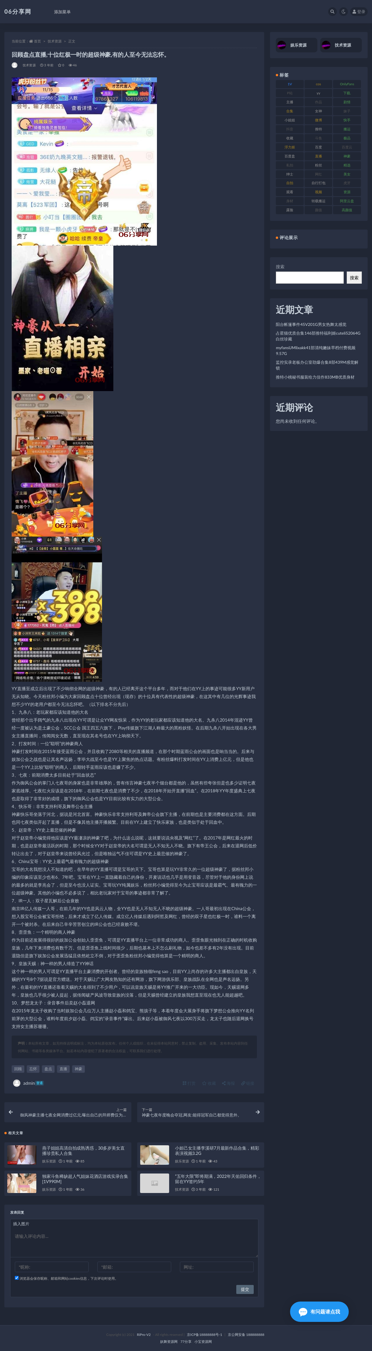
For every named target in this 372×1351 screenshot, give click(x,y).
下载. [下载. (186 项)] (347, 93)
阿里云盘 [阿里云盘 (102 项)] (347, 201)
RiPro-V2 (144, 1334)
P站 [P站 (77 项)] (290, 93)
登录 (359, 11)
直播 (63, 1068)
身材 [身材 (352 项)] (289, 201)
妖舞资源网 (169, 1341)
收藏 (209, 1083)
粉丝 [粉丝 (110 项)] (318, 165)
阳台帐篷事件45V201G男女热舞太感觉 (311, 324)
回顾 (18, 1068)
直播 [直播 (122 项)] (318, 156)
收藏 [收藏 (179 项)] (289, 138)
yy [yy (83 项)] (318, 93)
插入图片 (21, 1223)
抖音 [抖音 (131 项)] (289, 129)
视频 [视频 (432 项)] (318, 192)
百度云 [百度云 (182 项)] (347, 147)
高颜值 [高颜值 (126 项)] (347, 210)
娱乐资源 (49, 1161)
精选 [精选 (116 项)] (347, 165)
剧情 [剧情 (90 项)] (347, 102)
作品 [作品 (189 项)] (318, 102)
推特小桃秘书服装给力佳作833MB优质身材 (315, 376)
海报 (228, 1083)
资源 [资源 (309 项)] (347, 192)
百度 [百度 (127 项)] (318, 147)
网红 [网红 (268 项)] (318, 174)
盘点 (48, 1068)
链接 (248, 1083)
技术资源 (55, 41)
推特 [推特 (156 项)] (318, 129)
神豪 (78, 1068)
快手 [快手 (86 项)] (347, 120)
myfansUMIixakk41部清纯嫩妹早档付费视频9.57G (315, 350)
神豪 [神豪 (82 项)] (347, 156)
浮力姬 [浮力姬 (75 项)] (290, 147)
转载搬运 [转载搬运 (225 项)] (319, 201)
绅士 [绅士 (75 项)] (289, 174)
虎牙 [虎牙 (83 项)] (347, 183)
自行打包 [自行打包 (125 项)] (319, 183)
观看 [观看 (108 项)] (289, 192)
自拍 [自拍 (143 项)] (289, 183)
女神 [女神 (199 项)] (318, 111)
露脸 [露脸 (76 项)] (289, 210)
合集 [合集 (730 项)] (289, 111)
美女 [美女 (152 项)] (347, 174)
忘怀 (33, 1068)
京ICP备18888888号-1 (204, 1334)
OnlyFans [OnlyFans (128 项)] (347, 84)
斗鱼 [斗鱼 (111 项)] (318, 138)
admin (28, 1083)
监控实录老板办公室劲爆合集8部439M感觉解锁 (317, 365)
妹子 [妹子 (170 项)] (347, 111)
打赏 (189, 1083)
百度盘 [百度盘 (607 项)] (290, 156)
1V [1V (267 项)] (290, 84)
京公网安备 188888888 (246, 1334)
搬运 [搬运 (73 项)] (347, 129)
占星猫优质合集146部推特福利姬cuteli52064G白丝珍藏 (318, 336)
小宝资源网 (203, 1341)
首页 (37, 41)
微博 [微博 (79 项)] (318, 120)
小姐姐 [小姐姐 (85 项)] (290, 120)
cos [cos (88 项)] (318, 84)
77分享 (186, 1341)
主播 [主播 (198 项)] (289, 102)
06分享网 (17, 11)
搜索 (280, 266)
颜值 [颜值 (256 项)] (318, 210)
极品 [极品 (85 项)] (347, 138)
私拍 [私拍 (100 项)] (289, 165)
